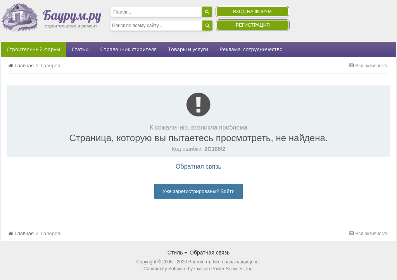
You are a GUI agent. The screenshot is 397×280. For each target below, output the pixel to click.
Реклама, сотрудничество (251, 49)
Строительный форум (33, 49)
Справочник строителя (128, 49)
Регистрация (253, 25)
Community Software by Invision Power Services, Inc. (198, 268)
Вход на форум (252, 11)
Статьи (80, 49)
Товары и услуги (188, 49)
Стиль (177, 252)
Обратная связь (198, 166)
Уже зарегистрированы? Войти (198, 191)
